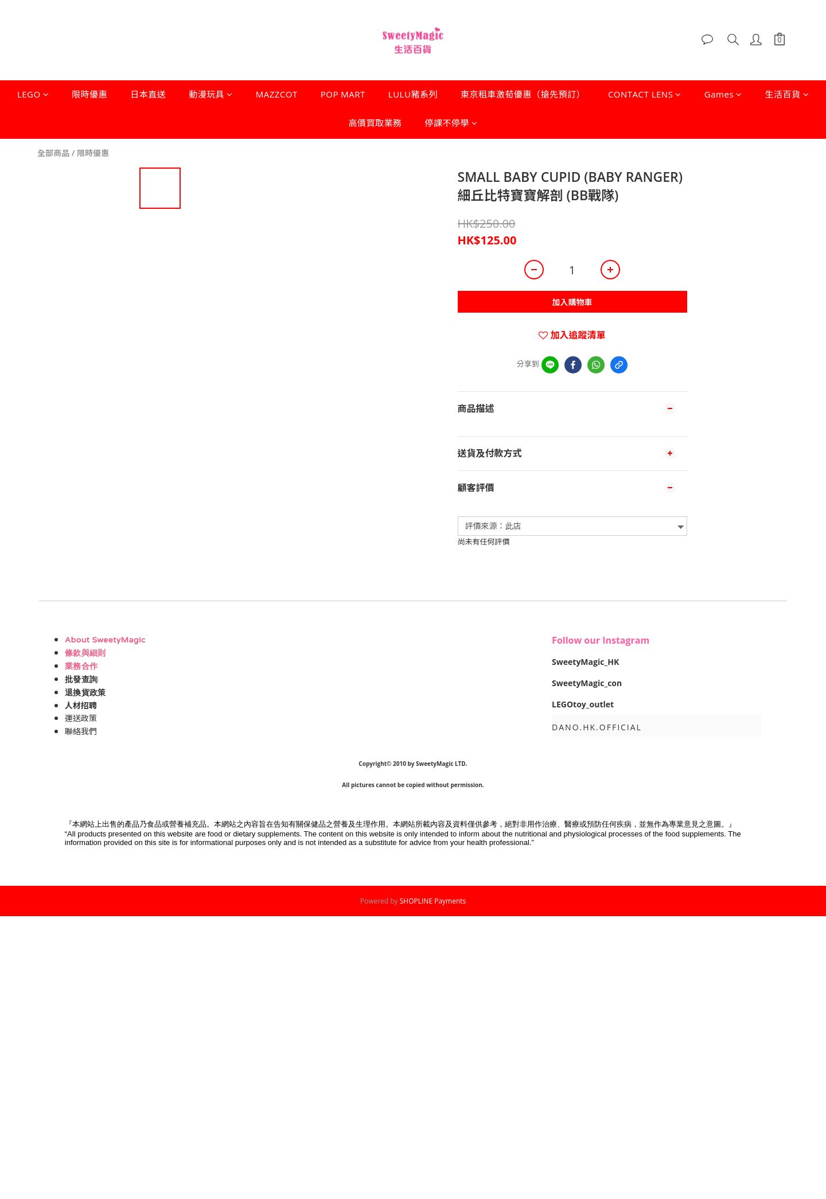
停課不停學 (451, 123)
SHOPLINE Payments (433, 901)
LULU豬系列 (413, 94)
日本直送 (148, 94)
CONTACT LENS (644, 94)
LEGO (33, 94)
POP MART (343, 94)
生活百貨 (787, 94)
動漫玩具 (211, 94)
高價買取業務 (375, 123)
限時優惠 (89, 94)
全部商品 (53, 152)
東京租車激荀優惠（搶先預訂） (523, 94)
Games (723, 94)
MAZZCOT (277, 94)
